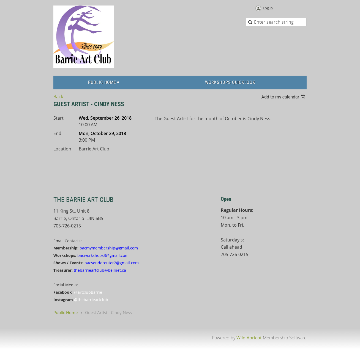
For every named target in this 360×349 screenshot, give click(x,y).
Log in (268, 8)
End (57, 133)
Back (58, 97)
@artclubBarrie (88, 292)
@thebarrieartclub (91, 299)
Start (58, 118)
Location (62, 149)
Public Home (65, 312)
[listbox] (284, 97)
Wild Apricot (249, 338)
